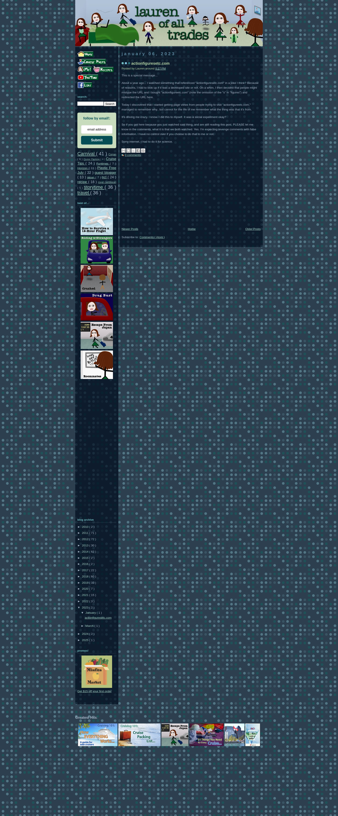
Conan (112, 154)
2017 (85, 570)
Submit (97, 140)
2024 (85, 633)
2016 (85, 564)
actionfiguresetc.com (150, 63)
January (91, 612)
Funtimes (103, 163)
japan (91, 177)
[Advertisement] (191, 194)
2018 (85, 576)
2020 (85, 588)
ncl (105, 177)
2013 (85, 545)
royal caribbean (107, 182)
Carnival (86, 153)
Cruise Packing (92, 159)
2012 (85, 539)
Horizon (83, 168)
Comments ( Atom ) (152, 237)
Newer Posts (130, 229)
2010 (85, 526)
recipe (82, 182)
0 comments (133, 155)
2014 (85, 551)
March (89, 625)
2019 (85, 582)
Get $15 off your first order (94, 691)
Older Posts (253, 229)
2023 (85, 607)
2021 (85, 595)
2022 (85, 601)
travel (83, 192)
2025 (85, 640)
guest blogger (105, 173)
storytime (94, 187)
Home (192, 229)
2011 (85, 533)
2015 (85, 558)
